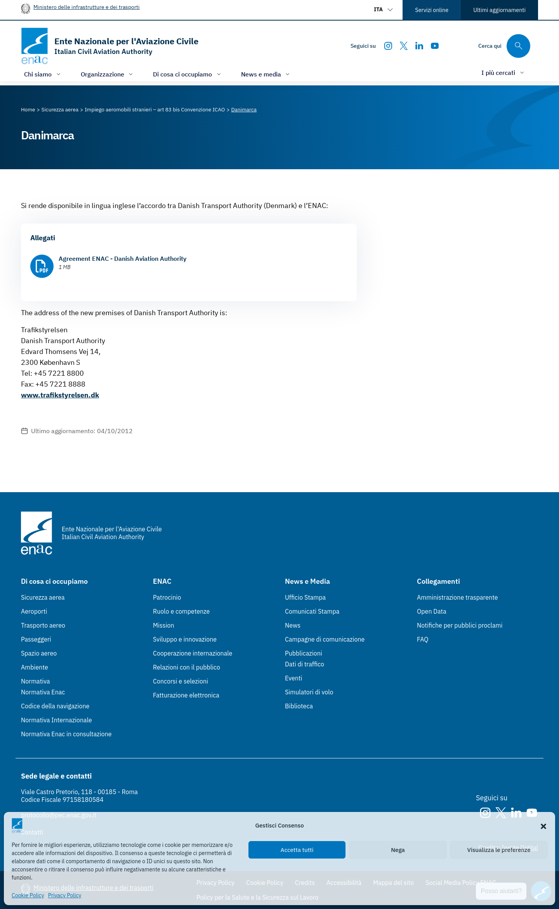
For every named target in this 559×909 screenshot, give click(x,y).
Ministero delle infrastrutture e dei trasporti (86, 6)
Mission (163, 625)
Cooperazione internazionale (192, 653)
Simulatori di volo (309, 692)
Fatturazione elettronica (186, 695)
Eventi (293, 678)
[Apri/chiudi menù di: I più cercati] (503, 72)
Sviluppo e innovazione (185, 639)
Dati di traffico (304, 664)
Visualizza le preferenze (499, 849)
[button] (543, 825)
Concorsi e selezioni (180, 681)
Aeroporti (34, 611)
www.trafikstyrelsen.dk (60, 394)
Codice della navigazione (55, 706)
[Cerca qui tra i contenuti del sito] (504, 46)
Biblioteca (299, 706)
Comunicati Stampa (312, 611)
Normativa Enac (43, 692)
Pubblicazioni (303, 653)
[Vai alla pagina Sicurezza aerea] (60, 109)
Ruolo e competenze (181, 611)
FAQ (423, 639)
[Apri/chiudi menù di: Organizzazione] (108, 74)
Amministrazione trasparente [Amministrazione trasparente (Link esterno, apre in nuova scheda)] (457, 597)
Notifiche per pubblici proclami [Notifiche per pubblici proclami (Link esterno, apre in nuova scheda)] (459, 625)
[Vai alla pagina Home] (28, 109)
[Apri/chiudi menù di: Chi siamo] (43, 74)
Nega (397, 849)
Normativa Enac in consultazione (66, 734)
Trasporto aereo (43, 625)
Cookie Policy (28, 895)
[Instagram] (388, 45)
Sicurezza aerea (43, 597)
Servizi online (431, 10)
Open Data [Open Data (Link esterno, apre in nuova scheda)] (431, 611)
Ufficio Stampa (305, 597)
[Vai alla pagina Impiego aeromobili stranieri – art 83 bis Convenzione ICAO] (155, 109)
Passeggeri (36, 639)
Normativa (35, 681)
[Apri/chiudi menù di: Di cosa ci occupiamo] (188, 74)
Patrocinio (167, 597)
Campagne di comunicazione (325, 639)
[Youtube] (435, 45)
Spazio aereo (39, 653)
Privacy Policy (65, 895)
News (292, 625)
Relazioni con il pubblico (186, 667)
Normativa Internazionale (56, 720)
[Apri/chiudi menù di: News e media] (266, 74)
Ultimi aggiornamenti (499, 10)
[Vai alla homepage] (109, 46)
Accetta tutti (297, 849)
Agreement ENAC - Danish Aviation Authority (122, 258)
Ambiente (34, 667)
